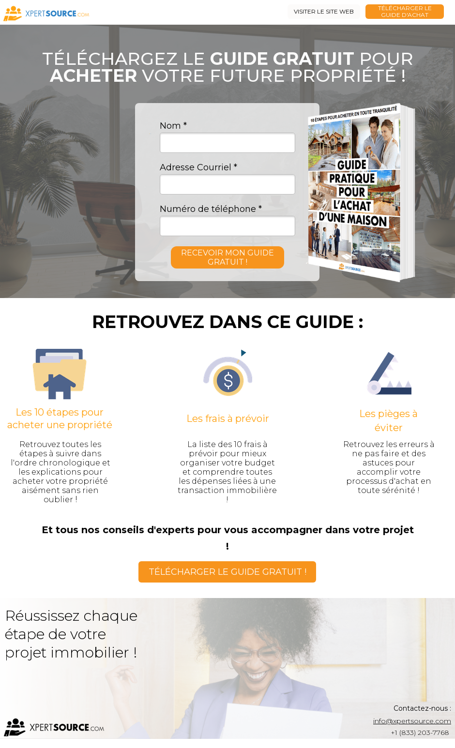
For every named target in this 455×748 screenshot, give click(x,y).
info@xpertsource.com (412, 721)
